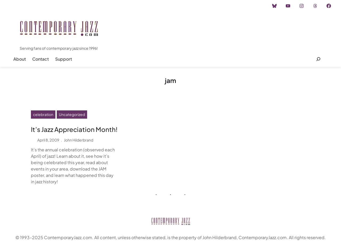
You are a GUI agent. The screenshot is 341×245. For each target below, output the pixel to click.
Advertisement (67, 5)
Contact (40, 59)
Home (18, 5)
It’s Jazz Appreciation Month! (74, 129)
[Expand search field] (318, 58)
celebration (43, 114)
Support (63, 59)
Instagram (39, 5)
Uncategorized (72, 114)
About (19, 59)
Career (93, 5)
